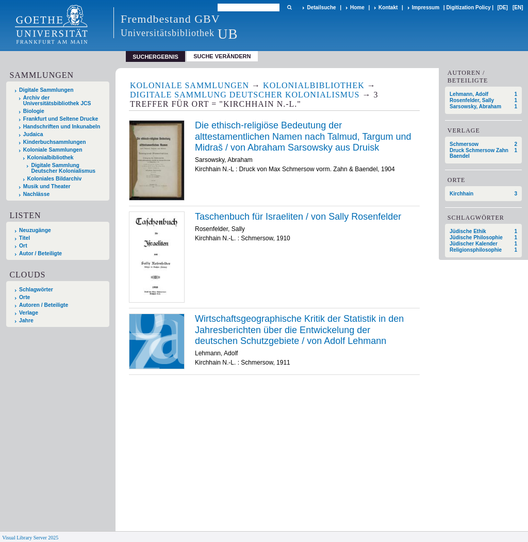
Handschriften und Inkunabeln (62, 126)
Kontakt (388, 7)
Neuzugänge (35, 230)
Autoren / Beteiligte (43, 305)
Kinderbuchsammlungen (54, 142)
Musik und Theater (47, 186)
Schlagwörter (36, 289)
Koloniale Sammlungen (52, 150)
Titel (24, 238)
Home (357, 7)
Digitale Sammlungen (46, 90)
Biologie (33, 111)
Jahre (26, 320)
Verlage (28, 313)
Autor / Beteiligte (40, 253)
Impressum (425, 7)
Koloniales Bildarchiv (54, 179)
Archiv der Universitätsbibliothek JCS (57, 100)
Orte (24, 297)
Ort (23, 246)
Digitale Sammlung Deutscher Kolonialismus (63, 168)
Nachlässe (36, 194)
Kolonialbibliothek (50, 157)
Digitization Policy (468, 7)
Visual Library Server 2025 (30, 537)
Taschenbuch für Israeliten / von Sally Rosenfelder (298, 216)
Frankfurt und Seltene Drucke (60, 119)
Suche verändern (222, 56)
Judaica (33, 134)
